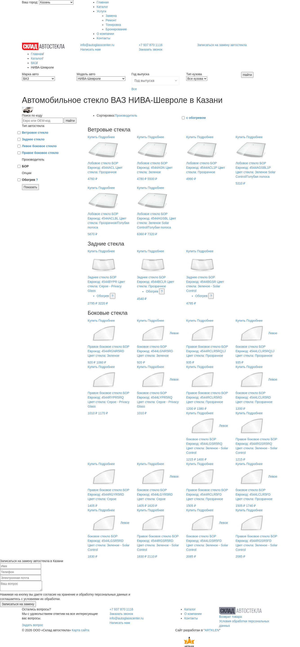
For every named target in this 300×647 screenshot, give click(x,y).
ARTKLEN (212, 630)
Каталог (102, 7)
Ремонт (111, 20)
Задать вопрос (32, 625)
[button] (155, 80)
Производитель (126, 115)
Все (134, 89)
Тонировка (113, 25)
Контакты (103, 38)
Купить (93, 137)
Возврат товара (230, 616)
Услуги (101, 11)
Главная (103, 2)
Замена (111, 16)
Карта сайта (80, 630)
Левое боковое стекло (39, 146)
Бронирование (116, 29)
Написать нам (90, 49)
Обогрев (30, 180)
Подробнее (106, 137)
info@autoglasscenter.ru (97, 45)
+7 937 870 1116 (150, 45)
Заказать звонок (150, 49)
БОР (25, 166)
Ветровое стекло (35, 132)
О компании (105, 33)
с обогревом (196, 118)
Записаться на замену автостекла (222, 45)
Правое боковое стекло (40, 153)
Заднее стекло (33, 139)
